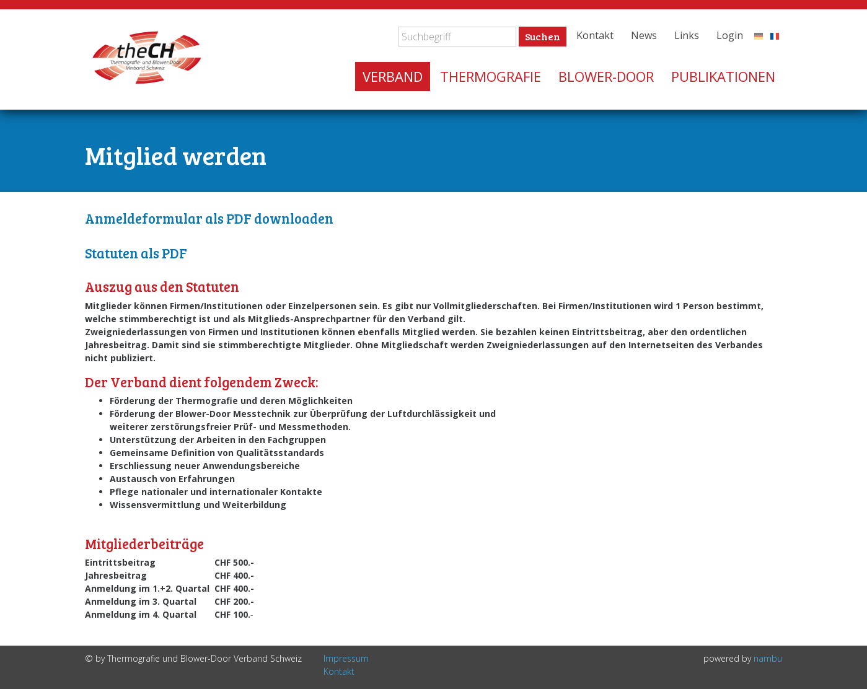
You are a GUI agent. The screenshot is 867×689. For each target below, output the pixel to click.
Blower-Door (606, 76)
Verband (393, 76)
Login (729, 35)
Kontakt (595, 35)
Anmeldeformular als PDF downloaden (209, 218)
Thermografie (490, 76)
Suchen (542, 36)
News (644, 35)
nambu (768, 658)
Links (686, 35)
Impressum (346, 658)
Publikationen (723, 76)
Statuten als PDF (136, 253)
